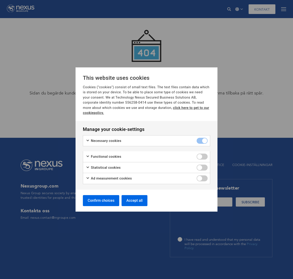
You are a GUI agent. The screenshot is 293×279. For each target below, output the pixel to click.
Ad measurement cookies (109, 178)
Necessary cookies (103, 141)
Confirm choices (101, 200)
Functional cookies (103, 157)
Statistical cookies (103, 168)
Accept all (134, 200)
